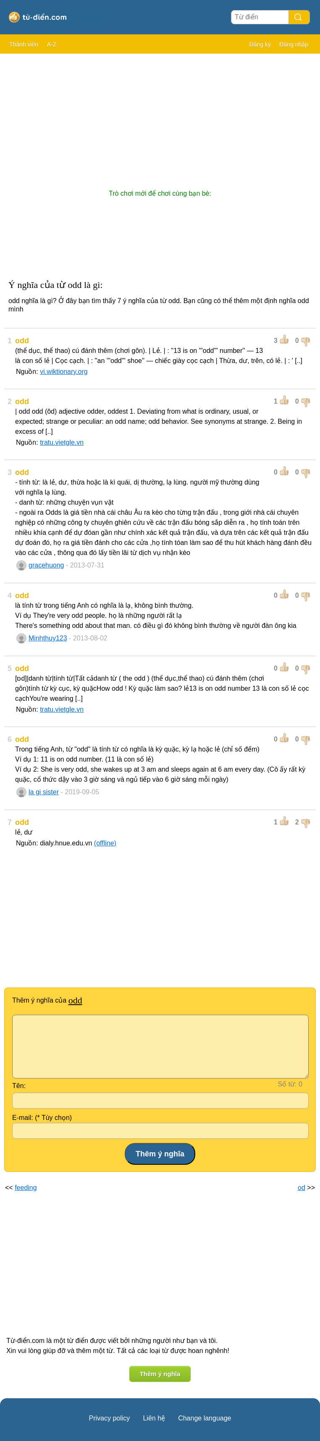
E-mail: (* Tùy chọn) (42, 1117)
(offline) (105, 843)
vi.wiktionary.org (64, 371)
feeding (26, 1187)
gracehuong (46, 565)
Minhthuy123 (48, 638)
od (301, 1187)
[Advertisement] (160, 117)
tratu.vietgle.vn (62, 442)
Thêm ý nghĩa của (47, 1000)
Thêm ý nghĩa (160, 1373)
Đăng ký (259, 44)
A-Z (52, 44)
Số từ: (287, 1084)
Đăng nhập (293, 44)
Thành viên (23, 44)
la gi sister (44, 792)
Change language (204, 1418)
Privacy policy (109, 1418)
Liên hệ (154, 1418)
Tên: (19, 1085)
